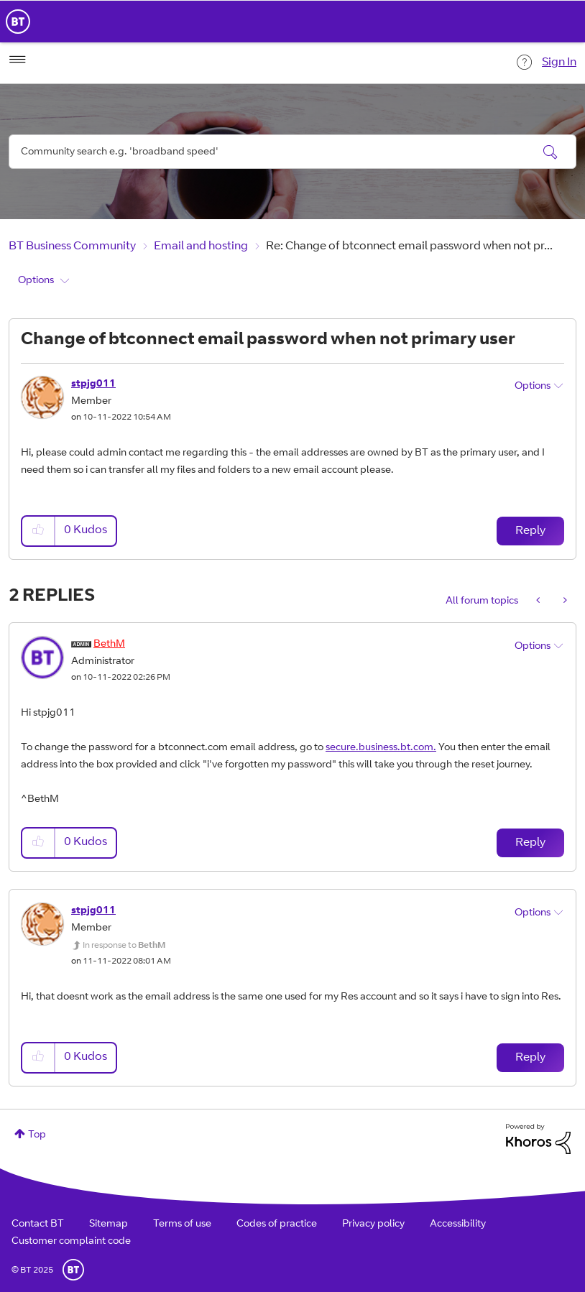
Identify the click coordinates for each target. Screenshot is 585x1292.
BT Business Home (18, 21)
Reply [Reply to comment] (530, 843)
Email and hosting (201, 246)
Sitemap (108, 1224)
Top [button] (37, 1135)
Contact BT (37, 1224)
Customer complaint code (71, 1242)
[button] (38, 531)
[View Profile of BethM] (109, 645)
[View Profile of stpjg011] (93, 384)
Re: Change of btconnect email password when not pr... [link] (409, 246)
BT (73, 1270)
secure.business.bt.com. (381, 748)
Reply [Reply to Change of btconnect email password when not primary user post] (530, 531)
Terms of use (182, 1224)
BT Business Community (72, 246)
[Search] (292, 151)
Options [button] (36, 281)
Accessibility (458, 1224)
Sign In (559, 62)
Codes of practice (276, 1224)
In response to (124, 945)
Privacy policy (373, 1224)
